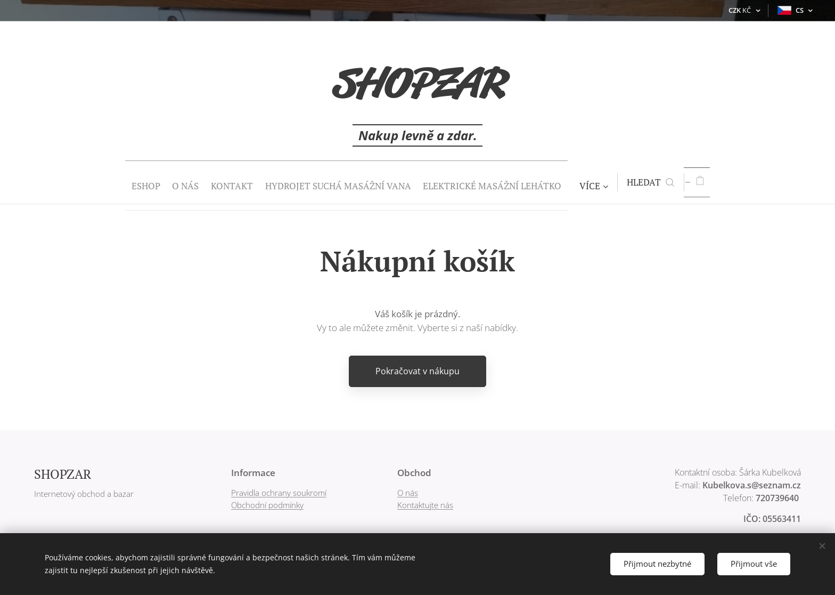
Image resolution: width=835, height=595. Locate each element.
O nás (407, 492)
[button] (653, 182)
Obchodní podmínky (267, 504)
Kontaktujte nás (425, 504)
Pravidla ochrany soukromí (278, 492)
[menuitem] (117, 182)
